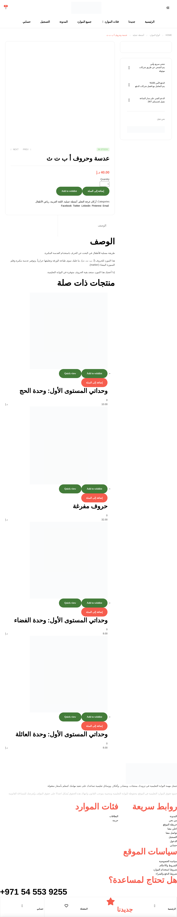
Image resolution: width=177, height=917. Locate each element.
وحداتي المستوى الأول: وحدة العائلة (61, 734)
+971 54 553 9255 (33, 891)
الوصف (102, 225)
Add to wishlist (69, 191)
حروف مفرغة (90, 506)
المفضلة (84, 909)
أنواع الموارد (155, 35)
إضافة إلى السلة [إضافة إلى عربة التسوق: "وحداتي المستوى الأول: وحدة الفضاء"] (94, 612)
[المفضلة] (66, 905)
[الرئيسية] (154, 905)
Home (169, 35)
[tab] (86, 226)
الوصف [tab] (102, 241)
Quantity (104, 179)
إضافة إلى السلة (96, 191)
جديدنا (125, 909)
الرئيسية (172, 909)
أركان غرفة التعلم (87, 201)
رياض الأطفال (42, 201)
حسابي (40, 909)
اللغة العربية (56, 201)
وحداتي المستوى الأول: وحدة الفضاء (61, 620)
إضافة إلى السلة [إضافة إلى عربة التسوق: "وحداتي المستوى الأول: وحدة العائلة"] (94, 726)
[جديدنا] (110, 901)
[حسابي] (22, 905)
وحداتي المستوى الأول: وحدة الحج (63, 390)
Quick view (70, 373)
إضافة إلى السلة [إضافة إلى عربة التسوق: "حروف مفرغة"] (94, 498)
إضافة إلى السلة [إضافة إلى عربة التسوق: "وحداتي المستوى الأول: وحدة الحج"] (94, 382)
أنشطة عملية (138, 35)
